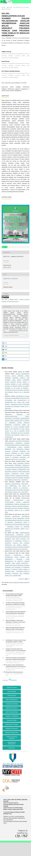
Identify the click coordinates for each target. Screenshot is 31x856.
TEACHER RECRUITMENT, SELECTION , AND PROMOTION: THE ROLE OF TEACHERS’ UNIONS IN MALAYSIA (17, 499)
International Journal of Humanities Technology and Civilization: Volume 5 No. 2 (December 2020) (17, 405)
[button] (15, 356)
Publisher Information (11, 742)
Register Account (12, 701)
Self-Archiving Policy (12, 725)
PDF (5, 260)
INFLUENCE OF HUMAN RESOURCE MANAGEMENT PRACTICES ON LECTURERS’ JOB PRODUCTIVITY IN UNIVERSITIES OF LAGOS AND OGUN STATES (17, 414)
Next (26, 592)
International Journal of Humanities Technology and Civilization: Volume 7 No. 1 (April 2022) (17, 542)
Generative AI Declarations (12, 756)
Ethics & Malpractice (12, 713)
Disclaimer (12, 761)
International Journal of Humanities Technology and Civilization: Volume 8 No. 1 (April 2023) (17, 420)
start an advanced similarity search (18, 596)
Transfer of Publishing (11, 729)
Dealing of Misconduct (11, 746)
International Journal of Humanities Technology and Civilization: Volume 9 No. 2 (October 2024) (17, 524)
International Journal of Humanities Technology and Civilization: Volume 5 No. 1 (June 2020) (17, 471)
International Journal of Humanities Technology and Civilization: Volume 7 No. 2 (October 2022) (17, 587)
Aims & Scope (12, 705)
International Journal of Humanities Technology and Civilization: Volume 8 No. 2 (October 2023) (17, 448)
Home (3, 7)
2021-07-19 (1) (7, 281)
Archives (9, 7)
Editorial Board (11, 709)
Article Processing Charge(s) (11, 751)
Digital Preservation (12, 721)
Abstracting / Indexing (11, 738)
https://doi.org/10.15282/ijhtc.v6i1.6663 (15, 83)
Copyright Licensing (12, 717)
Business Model (11, 734)
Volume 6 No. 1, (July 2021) (21, 7)
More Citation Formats (11, 349)
